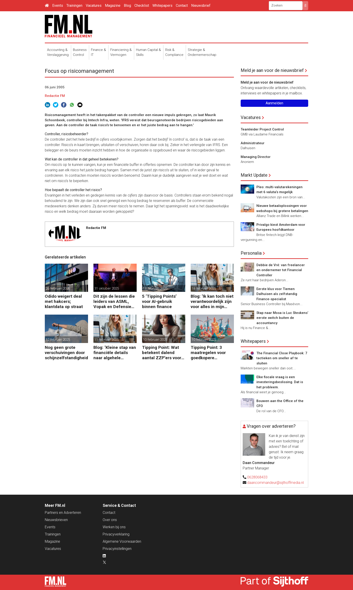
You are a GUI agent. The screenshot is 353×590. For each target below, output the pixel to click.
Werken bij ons (114, 527)
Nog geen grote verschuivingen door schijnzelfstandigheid (66, 352)
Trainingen (74, 5)
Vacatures (94, 5)
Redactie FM (55, 96)
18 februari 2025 (155, 288)
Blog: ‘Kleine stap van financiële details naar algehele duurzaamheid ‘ (114, 352)
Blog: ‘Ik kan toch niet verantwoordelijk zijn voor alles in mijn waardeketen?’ (212, 301)
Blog (127, 5)
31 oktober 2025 (106, 288)
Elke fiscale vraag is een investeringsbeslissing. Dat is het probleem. (279, 382)
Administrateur (253, 143)
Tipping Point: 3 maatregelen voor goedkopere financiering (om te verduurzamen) (210, 352)
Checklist (141, 5)
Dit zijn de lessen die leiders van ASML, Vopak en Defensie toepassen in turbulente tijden (114, 301)
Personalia (251, 253)
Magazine (112, 5)
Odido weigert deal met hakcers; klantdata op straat (64, 301)
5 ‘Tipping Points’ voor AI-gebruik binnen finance (159, 301)
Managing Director (256, 157)
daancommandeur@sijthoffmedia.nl (275, 482)
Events (57, 5)
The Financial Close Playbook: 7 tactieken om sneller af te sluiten (281, 358)
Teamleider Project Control (262, 129)
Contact (182, 5)
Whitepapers (162, 5)
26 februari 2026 (58, 288)
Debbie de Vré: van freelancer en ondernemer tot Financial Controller (280, 270)
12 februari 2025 (58, 340)
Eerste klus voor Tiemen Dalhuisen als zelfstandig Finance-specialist (276, 294)
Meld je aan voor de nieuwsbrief (272, 70)
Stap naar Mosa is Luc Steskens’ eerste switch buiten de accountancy (282, 318)
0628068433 (257, 477)
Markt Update (254, 175)
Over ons (110, 520)
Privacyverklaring (116, 534)
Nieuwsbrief (200, 5)
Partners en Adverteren (63, 512)
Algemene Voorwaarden (122, 541)
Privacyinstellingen (117, 549)
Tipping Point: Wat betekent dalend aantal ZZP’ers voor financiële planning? (162, 352)
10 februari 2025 (155, 340)
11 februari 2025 (106, 340)
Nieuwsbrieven (56, 520)
